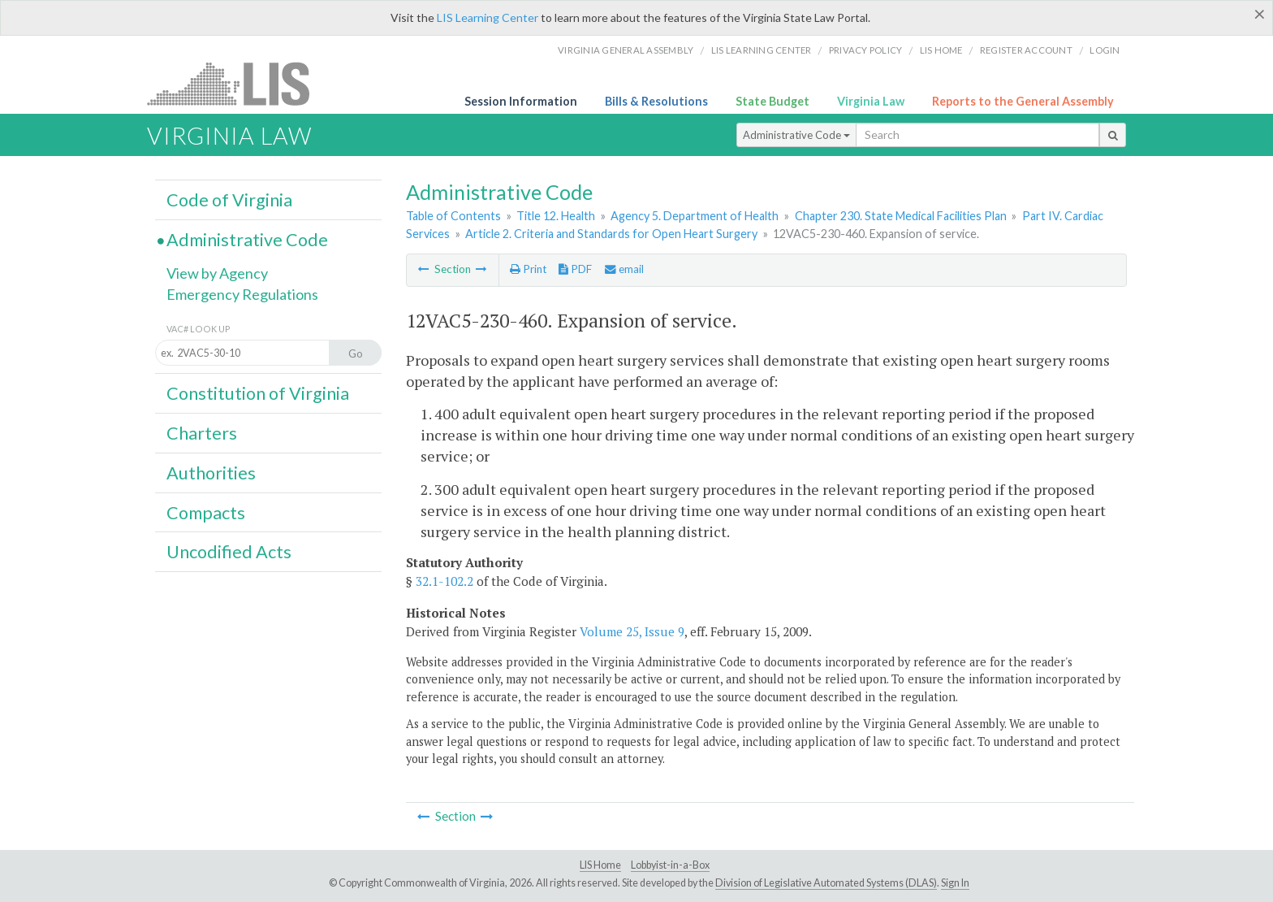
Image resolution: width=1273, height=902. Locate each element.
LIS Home (600, 865)
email (624, 268)
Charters (201, 433)
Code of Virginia (229, 199)
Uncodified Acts (228, 551)
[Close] (1260, 13)
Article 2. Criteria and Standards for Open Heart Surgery (611, 234)
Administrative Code (796, 134)
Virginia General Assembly (625, 50)
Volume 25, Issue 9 (632, 631)
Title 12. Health (555, 216)
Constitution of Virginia (257, 393)
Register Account (1026, 50)
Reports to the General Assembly (1023, 101)
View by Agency (217, 273)
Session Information (520, 101)
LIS (237, 83)
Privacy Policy (866, 50)
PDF (575, 268)
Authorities (211, 473)
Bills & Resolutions (656, 101)
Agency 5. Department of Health (695, 216)
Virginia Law (870, 101)
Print (528, 268)
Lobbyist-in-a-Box (670, 865)
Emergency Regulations (242, 294)
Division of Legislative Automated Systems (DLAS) (826, 883)
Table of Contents (453, 216)
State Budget (772, 101)
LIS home (941, 50)
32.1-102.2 (444, 581)
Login (1105, 50)
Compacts (205, 512)
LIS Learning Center (487, 17)
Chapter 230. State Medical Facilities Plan (901, 216)
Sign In (955, 883)
